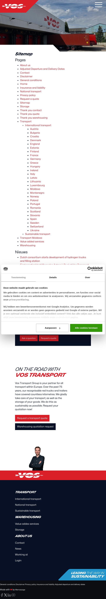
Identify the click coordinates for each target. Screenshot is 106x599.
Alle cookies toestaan (86, 328)
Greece (34, 162)
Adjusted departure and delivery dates (70, 584)
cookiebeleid (63, 317)
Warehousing (27, 245)
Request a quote (29, 98)
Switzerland (36, 226)
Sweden (34, 222)
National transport (30, 91)
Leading (87, 575)
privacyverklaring (19, 299)
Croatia (34, 136)
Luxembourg (37, 185)
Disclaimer (26, 76)
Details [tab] (53, 277)
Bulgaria (35, 132)
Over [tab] (87, 277)
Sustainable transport (37, 234)
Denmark (35, 140)
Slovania (35, 215)
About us (25, 65)
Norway (34, 196)
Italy (32, 173)
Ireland (34, 170)
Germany (35, 158)
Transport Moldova (31, 237)
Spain (33, 219)
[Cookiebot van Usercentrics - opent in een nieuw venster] (90, 269)
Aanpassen (52, 328)
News (18, 548)
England (35, 143)
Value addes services (27, 523)
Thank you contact (31, 110)
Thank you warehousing (34, 117)
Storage (24, 106)
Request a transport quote (32, 418)
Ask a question (29, 338)
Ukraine (34, 230)
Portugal (35, 204)
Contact (25, 72)
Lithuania (35, 181)
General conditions (31, 80)
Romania (35, 207)
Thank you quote (29, 113)
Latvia (33, 177)
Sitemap (25, 102)
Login (18, 560)
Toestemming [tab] (18, 277)
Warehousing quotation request (35, 426)
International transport (38, 125)
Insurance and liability (32, 87)
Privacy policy (28, 95)
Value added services (32, 241)
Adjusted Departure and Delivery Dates (42, 68)
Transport (25, 121)
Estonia (34, 147)
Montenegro (37, 192)
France (34, 155)
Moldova (35, 189)
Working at (21, 554)
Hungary (35, 166)
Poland (34, 200)
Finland (34, 151)
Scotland (35, 211)
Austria (34, 128)
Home (23, 83)
